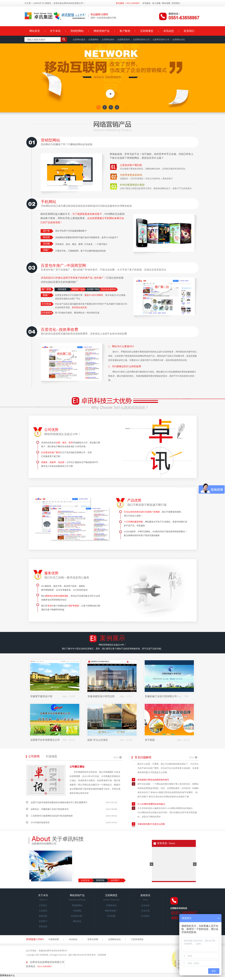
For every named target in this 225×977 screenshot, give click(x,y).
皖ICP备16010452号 (78, 955)
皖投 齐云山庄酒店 (98, 740)
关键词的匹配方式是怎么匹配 (151, 825)
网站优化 (77, 921)
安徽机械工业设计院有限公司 (161, 696)
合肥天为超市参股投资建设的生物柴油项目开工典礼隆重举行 (59, 802)
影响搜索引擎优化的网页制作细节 (153, 781)
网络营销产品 (102, 31)
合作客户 (115, 880)
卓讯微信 (146, 3)
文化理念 (43, 910)
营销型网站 (77, 31)
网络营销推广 (111, 910)
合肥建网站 (93, 39)
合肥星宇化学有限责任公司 (45, 740)
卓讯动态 (168, 31)
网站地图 (166, 3)
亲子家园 (150, 740)
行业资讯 (145, 916)
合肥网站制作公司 (141, 39)
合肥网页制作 (123, 39)
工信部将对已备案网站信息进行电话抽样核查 (52, 816)
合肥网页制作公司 (161, 39)
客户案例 (125, 31)
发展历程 (100, 880)
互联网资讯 (111, 905)
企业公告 (145, 910)
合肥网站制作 (108, 39)
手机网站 (77, 910)
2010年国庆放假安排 (40, 822)
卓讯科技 (73, 939)
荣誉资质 (43, 926)
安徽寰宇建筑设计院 (41, 696)
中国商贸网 (53, 939)
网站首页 (34, 31)
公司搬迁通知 (77, 766)
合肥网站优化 (178, 39)
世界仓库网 (93, 939)
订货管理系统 (137, 939)
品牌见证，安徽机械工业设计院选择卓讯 (50, 809)
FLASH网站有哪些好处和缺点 (151, 805)
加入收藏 (156, 3)
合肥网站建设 (79, 39)
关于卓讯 (55, 31)
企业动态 (145, 905)
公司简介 (43, 905)
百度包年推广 (77, 916)
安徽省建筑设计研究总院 (101, 696)
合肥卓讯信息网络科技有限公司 (47, 962)
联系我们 (176, 3)
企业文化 (85, 880)
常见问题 (111, 916)
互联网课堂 (146, 31)
